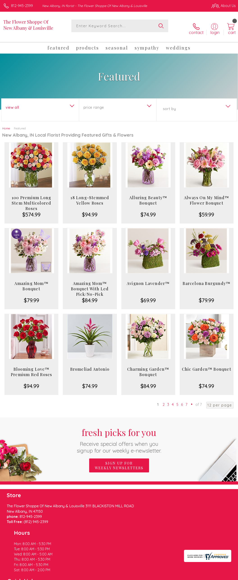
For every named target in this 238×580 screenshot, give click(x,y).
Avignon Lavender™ (148, 279)
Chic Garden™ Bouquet (206, 364)
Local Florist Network (191, 571)
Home (6, 124)
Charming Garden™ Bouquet (148, 367)
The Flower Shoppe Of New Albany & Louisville (28, 25)
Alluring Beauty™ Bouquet (148, 195)
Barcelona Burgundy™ (206, 279)
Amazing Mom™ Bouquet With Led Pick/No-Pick (90, 284)
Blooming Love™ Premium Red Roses (31, 367)
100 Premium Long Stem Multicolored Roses (31, 198)
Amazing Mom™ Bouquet (31, 281)
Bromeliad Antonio (89, 364)
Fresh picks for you (119, 435)
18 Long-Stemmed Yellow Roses (89, 195)
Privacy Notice (159, 571)
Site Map (219, 571)
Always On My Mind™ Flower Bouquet (206, 195)
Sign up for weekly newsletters (119, 460)
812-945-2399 (22, 5)
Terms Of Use (132, 571)
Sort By (169, 104)
